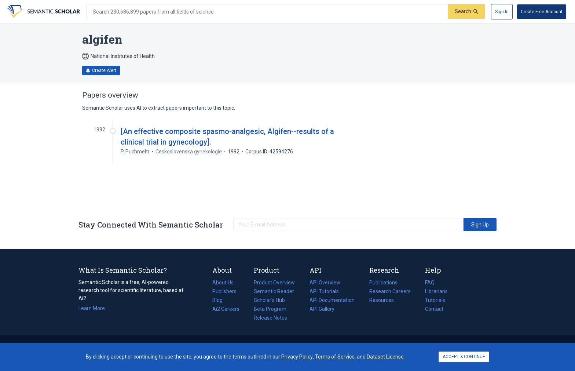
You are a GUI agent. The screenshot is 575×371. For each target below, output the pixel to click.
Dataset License (385, 357)
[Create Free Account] (541, 11)
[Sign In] (502, 11)
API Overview (325, 282)
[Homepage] (42, 11)
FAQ (430, 282)
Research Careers (390, 291)
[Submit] (466, 11)
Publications (383, 282)
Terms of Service (335, 357)
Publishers (224, 291)
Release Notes (270, 318)
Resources (381, 300)
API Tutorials (324, 291)
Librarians (436, 291)
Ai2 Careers (225, 309)
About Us (223, 282)
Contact (434, 309)
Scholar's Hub (269, 300)
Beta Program (270, 309)
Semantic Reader (274, 291)
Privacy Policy (297, 357)
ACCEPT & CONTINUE (464, 356)
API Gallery (322, 309)
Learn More (91, 308)
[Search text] (267, 11)
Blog (220, 300)
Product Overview (274, 282)
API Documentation (332, 300)
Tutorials (435, 300)
